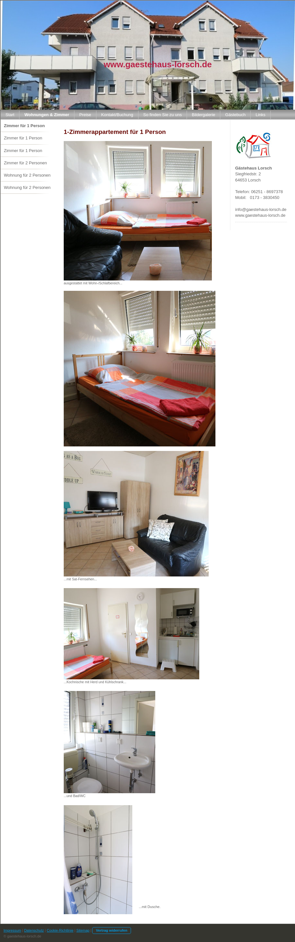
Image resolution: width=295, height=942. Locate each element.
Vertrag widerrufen (111, 930)
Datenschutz (34, 930)
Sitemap (82, 930)
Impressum (12, 930)
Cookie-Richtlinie (60, 930)
